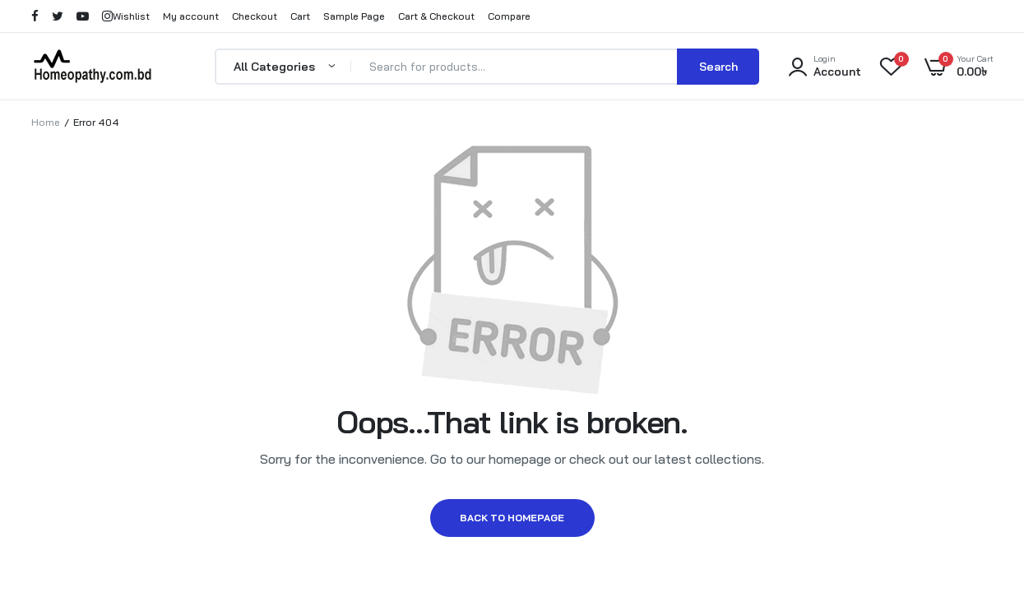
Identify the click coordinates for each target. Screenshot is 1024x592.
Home (45, 122)
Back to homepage (512, 517)
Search (718, 66)
